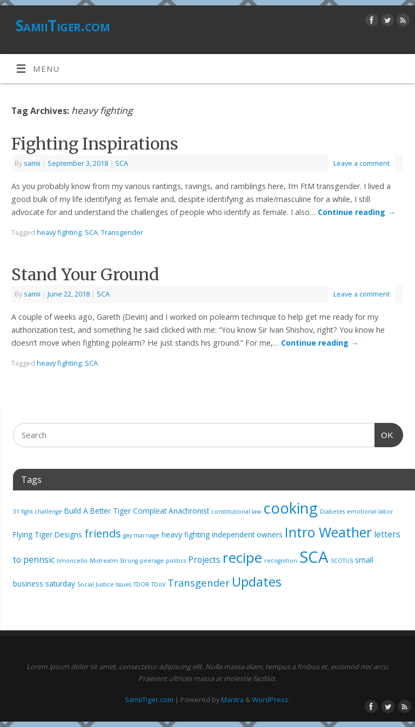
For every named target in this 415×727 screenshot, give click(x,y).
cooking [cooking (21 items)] (290, 508)
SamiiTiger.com (63, 25)
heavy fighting (59, 232)
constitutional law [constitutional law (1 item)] (236, 511)
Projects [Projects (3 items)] (204, 560)
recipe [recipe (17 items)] (242, 557)
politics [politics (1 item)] (176, 560)
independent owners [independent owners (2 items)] (247, 535)
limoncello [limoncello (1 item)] (72, 560)
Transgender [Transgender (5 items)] (199, 582)
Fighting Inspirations (94, 143)
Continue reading (356, 212)
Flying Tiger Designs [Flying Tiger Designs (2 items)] (47, 535)
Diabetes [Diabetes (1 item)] (332, 511)
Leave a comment (361, 163)
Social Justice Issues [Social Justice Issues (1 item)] (104, 584)
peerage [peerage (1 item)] (152, 560)
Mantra (232, 699)
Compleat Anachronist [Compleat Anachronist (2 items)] (171, 511)
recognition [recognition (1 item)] (280, 560)
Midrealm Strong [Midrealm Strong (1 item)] (114, 560)
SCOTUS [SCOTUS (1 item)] (342, 560)
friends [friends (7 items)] (102, 533)
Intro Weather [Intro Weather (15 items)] (328, 532)
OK (384, 434)
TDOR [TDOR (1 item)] (141, 584)
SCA (121, 163)
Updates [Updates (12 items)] (257, 581)
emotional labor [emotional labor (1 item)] (370, 511)
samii (32, 163)
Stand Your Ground (85, 274)
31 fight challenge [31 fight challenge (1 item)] (37, 511)
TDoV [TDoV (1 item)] (158, 584)
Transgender (122, 232)
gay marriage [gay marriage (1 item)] (141, 535)
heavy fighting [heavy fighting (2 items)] (186, 535)
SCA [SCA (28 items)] (314, 557)
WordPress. (271, 699)
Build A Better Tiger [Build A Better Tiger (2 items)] (97, 511)
